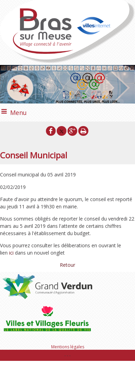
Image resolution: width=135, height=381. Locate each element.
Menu (18, 112)
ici (12, 252)
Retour (67, 265)
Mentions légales (67, 347)
